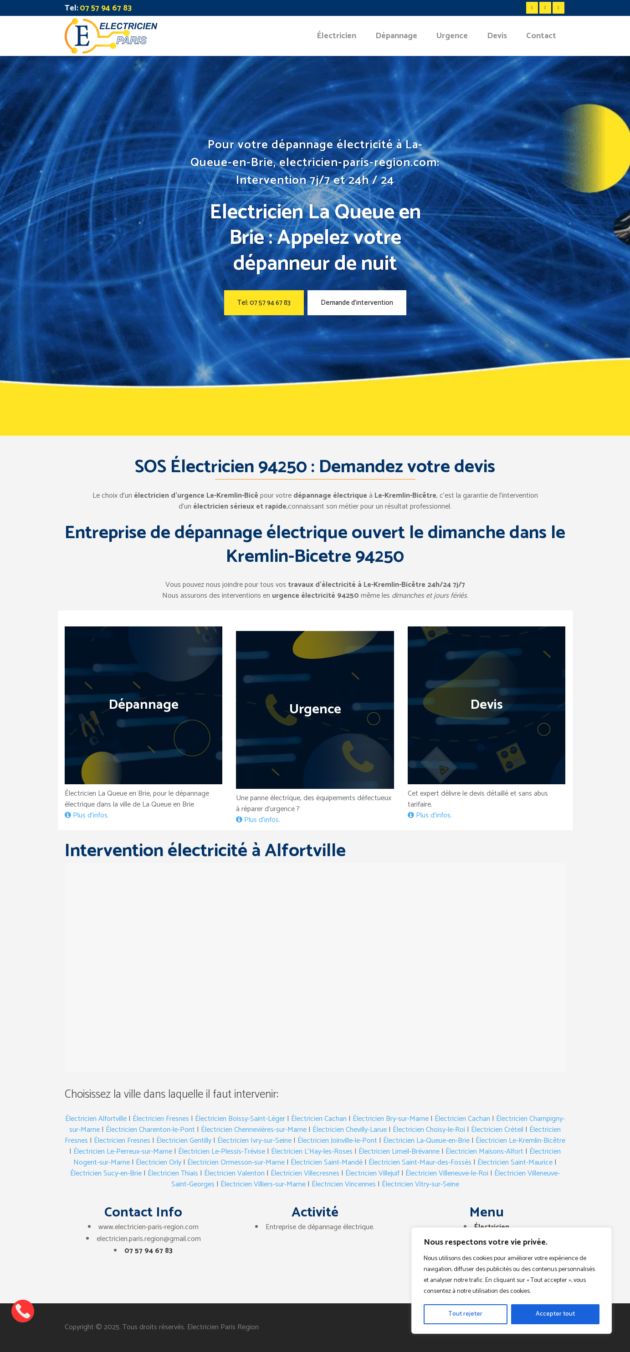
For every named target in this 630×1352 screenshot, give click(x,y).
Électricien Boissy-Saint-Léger (240, 1119)
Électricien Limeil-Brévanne (399, 1151)
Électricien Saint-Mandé (327, 1162)
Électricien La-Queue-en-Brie (426, 1141)
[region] (511, 1280)
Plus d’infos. (87, 815)
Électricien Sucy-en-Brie (106, 1173)
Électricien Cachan (319, 1119)
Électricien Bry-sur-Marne (391, 1119)
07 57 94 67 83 (148, 1251)
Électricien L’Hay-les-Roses (312, 1151)
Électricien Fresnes (161, 1119)
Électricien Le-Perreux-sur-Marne (122, 1151)
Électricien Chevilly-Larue (349, 1130)
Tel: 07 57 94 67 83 (264, 302)
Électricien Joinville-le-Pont (337, 1141)
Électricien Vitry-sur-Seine (420, 1184)
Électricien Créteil (497, 1130)
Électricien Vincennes (344, 1184)
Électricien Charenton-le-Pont (150, 1130)
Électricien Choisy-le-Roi (429, 1130)
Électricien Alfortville (96, 1119)
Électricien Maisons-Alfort (484, 1151)
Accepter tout (555, 1314)
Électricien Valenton (234, 1173)
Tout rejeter (465, 1314)
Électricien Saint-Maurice (515, 1162)
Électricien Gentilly (183, 1141)
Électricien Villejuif (372, 1173)
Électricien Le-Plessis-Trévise (221, 1151)
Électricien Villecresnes (305, 1173)
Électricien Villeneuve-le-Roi (446, 1173)
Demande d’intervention (357, 302)
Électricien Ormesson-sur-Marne (236, 1162)
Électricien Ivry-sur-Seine (254, 1141)
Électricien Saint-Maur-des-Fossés (420, 1162)
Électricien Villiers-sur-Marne (263, 1184)
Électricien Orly (158, 1162)
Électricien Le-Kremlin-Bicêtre (520, 1141)
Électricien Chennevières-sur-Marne (254, 1130)
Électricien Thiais (173, 1173)
